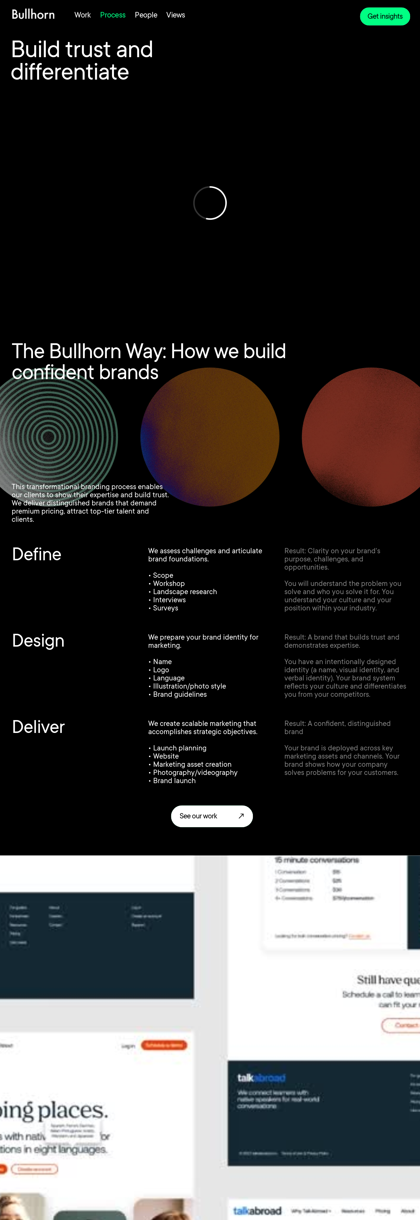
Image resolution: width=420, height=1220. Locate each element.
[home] (33, 15)
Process (112, 15)
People (146, 15)
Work (82, 15)
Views (175, 15)
